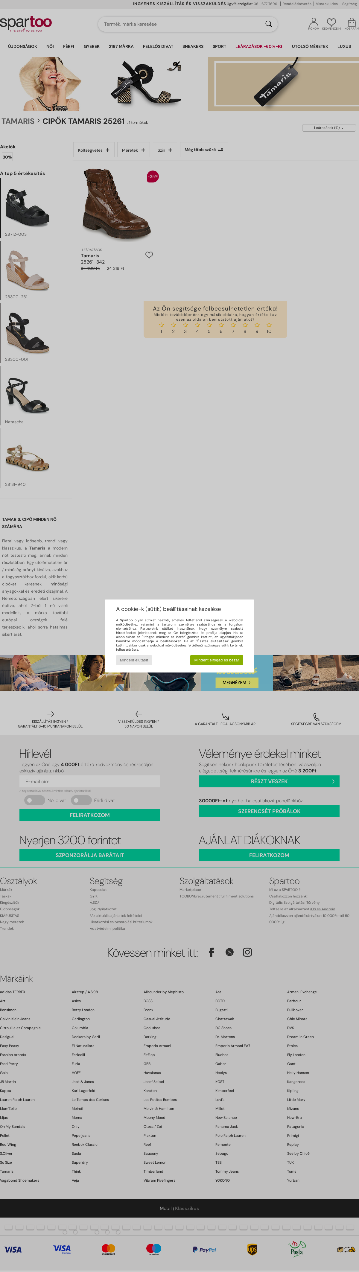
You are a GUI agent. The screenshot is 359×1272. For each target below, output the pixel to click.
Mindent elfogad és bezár (216, 660)
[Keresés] (269, 24)
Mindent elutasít (134, 660)
